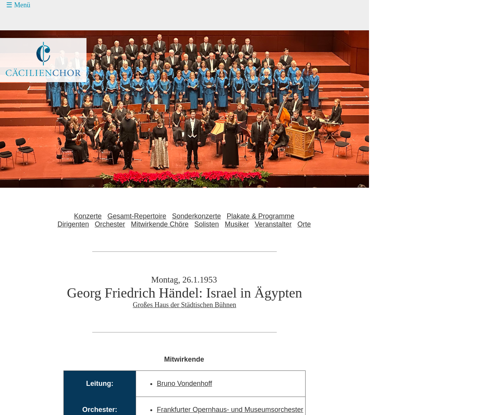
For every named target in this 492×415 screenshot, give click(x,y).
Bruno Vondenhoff (184, 383)
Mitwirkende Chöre (160, 224)
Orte (304, 224)
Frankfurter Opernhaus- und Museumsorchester (230, 409)
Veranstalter (273, 224)
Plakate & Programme (260, 216)
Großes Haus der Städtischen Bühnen (184, 305)
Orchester (110, 224)
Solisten (206, 224)
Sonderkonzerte (196, 216)
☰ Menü (18, 5)
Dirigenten (73, 224)
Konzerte (87, 216)
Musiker (237, 224)
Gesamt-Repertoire (137, 216)
